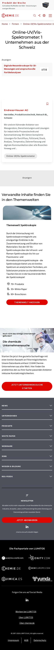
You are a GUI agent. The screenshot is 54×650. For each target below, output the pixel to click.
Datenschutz (40, 640)
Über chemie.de (27, 623)
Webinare (7, 446)
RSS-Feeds (7, 476)
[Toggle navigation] (50, 16)
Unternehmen (9, 416)
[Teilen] (39, 15)
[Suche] (35, 15)
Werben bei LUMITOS (26, 611)
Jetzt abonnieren (27, 520)
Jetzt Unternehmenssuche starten (27, 386)
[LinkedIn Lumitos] (27, 600)
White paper (8, 436)
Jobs (4, 456)
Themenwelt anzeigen (27, 302)
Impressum (13, 640)
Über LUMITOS (26, 617)
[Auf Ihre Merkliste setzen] (47, 104)
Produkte (7, 426)
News (5, 406)
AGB (26, 640)
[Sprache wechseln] (44, 15)
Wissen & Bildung (11, 466)
